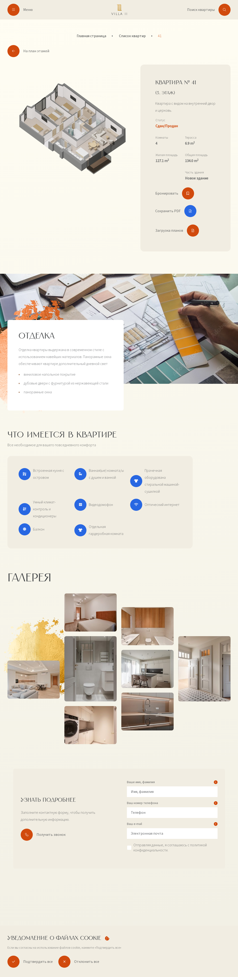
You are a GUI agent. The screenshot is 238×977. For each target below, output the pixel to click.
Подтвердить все (30, 962)
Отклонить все (78, 962)
